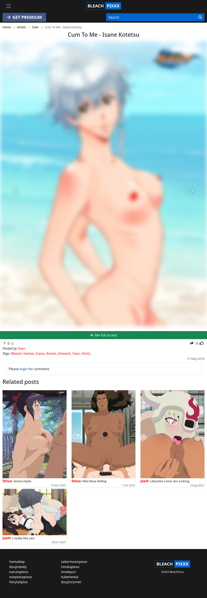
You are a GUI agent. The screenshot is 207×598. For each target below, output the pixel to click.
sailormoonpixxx (74, 561)
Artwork (64, 353)
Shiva (7, 481)
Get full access (103, 335)
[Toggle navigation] (8, 6)
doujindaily (18, 566)
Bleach (16, 353)
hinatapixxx (70, 566)
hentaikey (17, 561)
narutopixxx (18, 571)
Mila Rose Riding (94, 481)
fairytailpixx (18, 582)
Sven (76, 353)
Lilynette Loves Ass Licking (170, 481)
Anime (51, 353)
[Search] (200, 17)
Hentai (28, 353)
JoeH (144, 481)
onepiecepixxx (20, 577)
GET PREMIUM (24, 17)
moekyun (68, 571)
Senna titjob (22, 481)
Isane (40, 353)
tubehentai (69, 577)
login (24, 369)
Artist (86, 353)
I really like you (23, 538)
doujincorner (71, 582)
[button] (15, 191)
